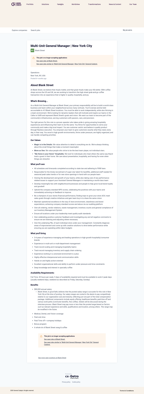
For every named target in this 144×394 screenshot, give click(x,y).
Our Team (133, 4)
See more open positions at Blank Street (52, 358)
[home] (16, 4)
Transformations (94, 4)
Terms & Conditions (127, 391)
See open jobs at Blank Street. (46, 61)
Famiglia (60, 4)
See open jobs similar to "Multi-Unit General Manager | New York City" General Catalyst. (67, 64)
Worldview (76, 4)
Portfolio (30, 4)
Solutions (45, 4)
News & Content (115, 4)
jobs (35, 30)
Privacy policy (66, 382)
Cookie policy (76, 382)
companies (19, 30)
